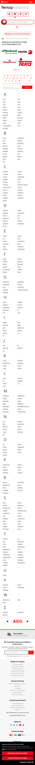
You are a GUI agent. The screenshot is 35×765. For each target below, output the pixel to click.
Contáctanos (17, 688)
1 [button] (14, 69)
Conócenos (17, 686)
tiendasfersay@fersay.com (17, 715)
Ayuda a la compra (17, 662)
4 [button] (20, 69)
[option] (10, 57)
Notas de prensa (17, 692)
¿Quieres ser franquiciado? (17, 690)
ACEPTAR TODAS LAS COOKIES (17, 758)
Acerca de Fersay (17, 681)
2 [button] (16, 69)
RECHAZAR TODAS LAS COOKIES (17, 753)
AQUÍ (3, 749)
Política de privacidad (17, 667)
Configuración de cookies (17, 671)
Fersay (7, 7)
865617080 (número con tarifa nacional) (17, 712)
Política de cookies (17, 669)
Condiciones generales (17, 673)
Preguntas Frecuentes (17, 675)
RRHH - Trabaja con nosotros (17, 684)
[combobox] (17, 87)
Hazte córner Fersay (17, 695)
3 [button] (18, 69)
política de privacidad (23, 656)
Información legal (17, 664)
